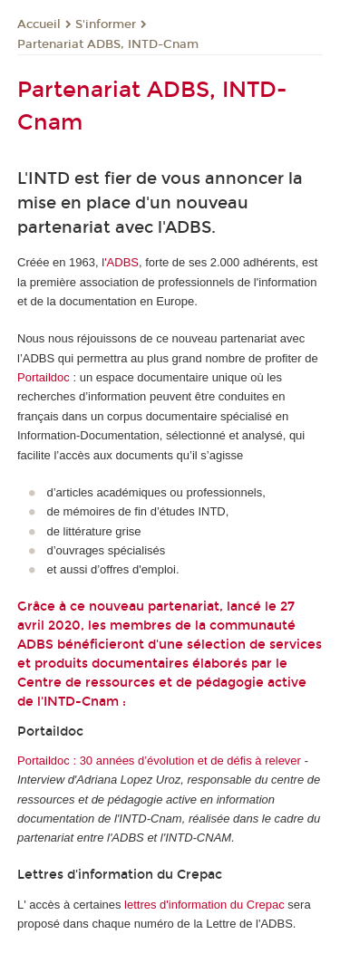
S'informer (105, 24)
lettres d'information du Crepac (204, 904)
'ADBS (121, 262)
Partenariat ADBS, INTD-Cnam (108, 44)
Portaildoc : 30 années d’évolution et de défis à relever (159, 760)
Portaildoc (43, 377)
